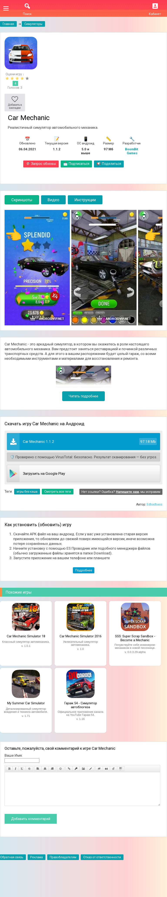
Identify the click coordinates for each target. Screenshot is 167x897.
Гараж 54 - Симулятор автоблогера (80, 704)
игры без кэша (27, 491)
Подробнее (83, 570)
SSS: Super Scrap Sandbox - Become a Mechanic (135, 637)
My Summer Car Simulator (26, 703)
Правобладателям (63, 863)
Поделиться (109, 164)
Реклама (36, 863)
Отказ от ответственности (102, 863)
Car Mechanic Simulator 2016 (81, 636)
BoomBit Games (132, 151)
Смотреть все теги (57, 491)
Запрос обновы (41, 164)
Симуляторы (33, 24)
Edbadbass (154, 504)
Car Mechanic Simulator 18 (26, 636)
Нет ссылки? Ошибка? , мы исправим (121, 492)
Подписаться (76, 164)
